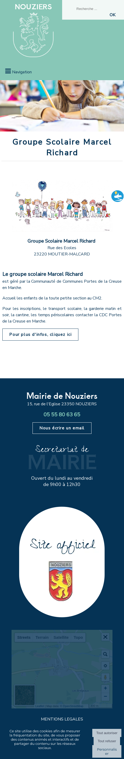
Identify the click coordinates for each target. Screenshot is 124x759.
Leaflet (39, 706)
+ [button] (105, 689)
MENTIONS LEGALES (62, 719)
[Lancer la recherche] (112, 15)
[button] (105, 637)
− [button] (105, 697)
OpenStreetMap (73, 706)
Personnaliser (107, 751)
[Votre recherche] (95, 8)
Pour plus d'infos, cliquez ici (40, 334)
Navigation (22, 72)
